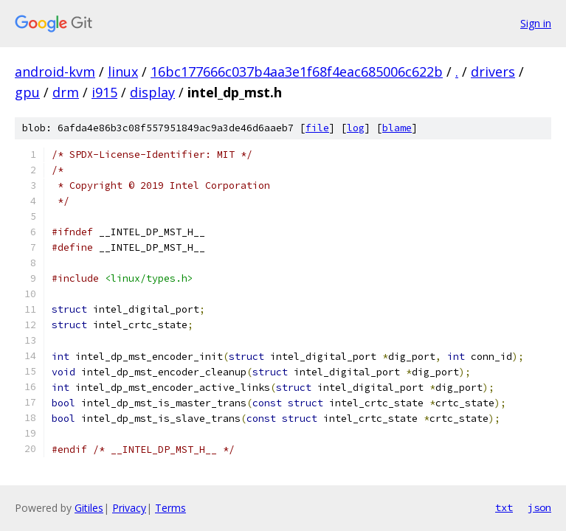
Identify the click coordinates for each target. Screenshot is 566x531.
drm (65, 92)
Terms (170, 508)
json (539, 507)
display (152, 92)
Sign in (535, 23)
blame (397, 128)
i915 (104, 92)
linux (123, 71)
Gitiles (89, 508)
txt (504, 507)
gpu (27, 92)
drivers (493, 71)
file (317, 128)
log (356, 128)
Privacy (129, 508)
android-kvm (55, 71)
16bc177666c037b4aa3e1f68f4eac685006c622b (297, 71)
